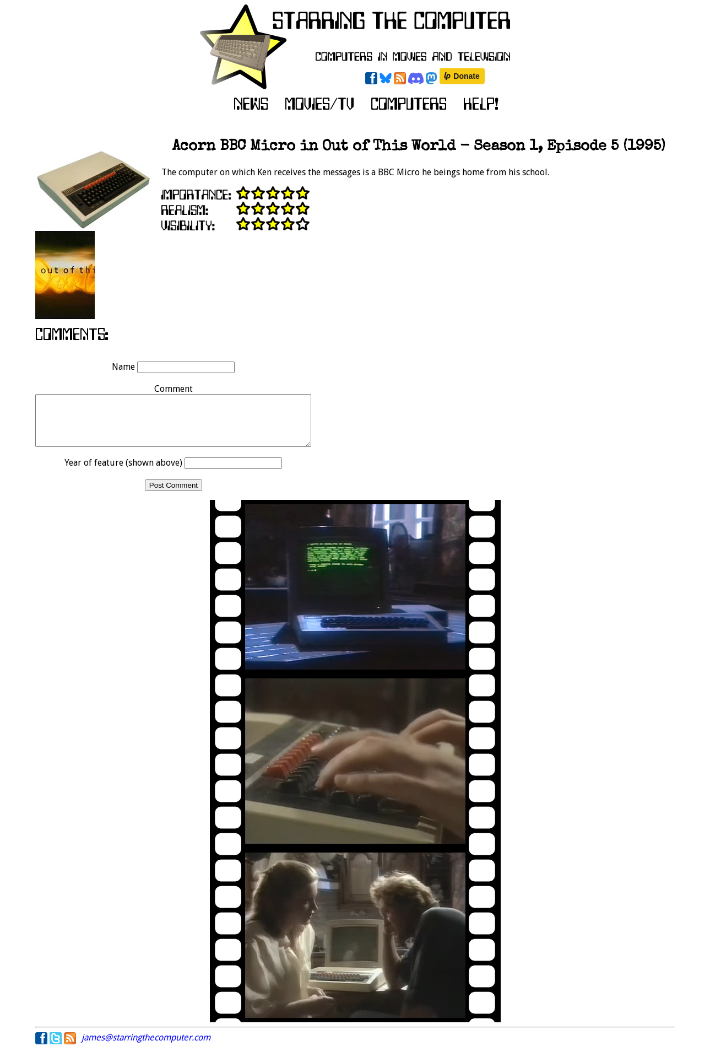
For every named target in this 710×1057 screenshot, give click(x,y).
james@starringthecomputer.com (146, 1047)
